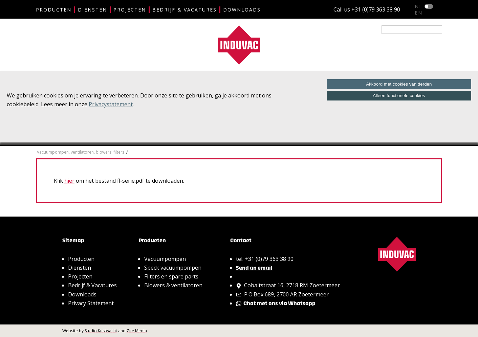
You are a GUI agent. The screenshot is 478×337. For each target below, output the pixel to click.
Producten (53, 9)
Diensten (92, 9)
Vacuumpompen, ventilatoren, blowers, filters (80, 152)
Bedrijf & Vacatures (184, 9)
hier (69, 180)
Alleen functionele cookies (399, 95)
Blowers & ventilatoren (173, 285)
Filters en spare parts (171, 276)
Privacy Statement (91, 303)
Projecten (129, 9)
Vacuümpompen (165, 259)
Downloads (242, 9)
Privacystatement (111, 104)
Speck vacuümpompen (172, 267)
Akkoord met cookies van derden (399, 84)
